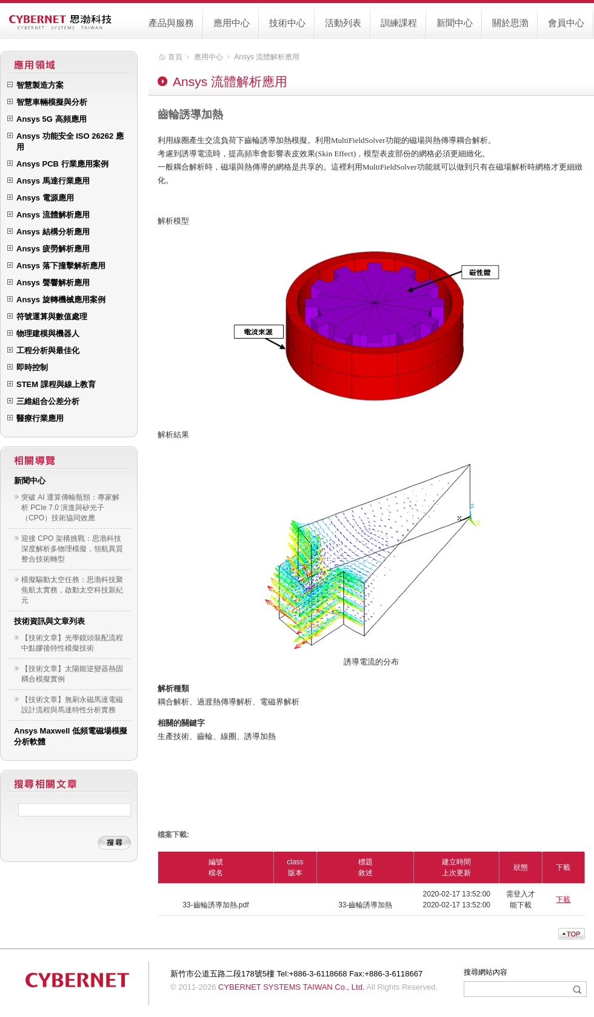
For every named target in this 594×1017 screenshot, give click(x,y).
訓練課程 (399, 23)
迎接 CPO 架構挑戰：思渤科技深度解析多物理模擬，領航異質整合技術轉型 (72, 548)
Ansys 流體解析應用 (266, 57)
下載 (563, 899)
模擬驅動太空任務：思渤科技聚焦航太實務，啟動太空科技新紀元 (72, 590)
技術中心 (287, 23)
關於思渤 (510, 23)
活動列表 (343, 23)
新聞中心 (454, 23)
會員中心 (566, 23)
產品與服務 (171, 23)
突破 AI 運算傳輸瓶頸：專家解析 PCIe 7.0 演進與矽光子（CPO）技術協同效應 (70, 507)
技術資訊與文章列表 (49, 621)
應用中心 (231, 23)
